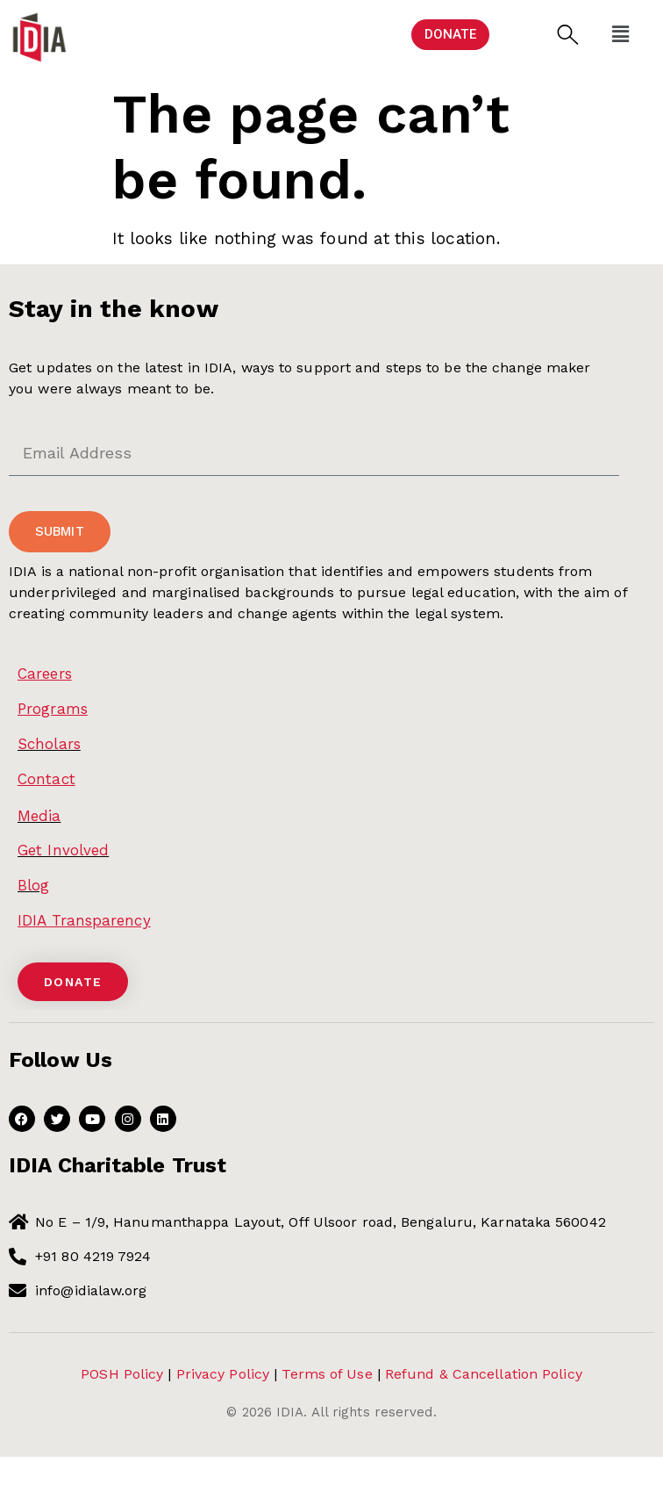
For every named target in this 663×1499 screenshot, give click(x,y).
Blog (33, 885)
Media (39, 816)
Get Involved (63, 850)
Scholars (49, 744)
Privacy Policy (222, 1374)
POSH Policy (122, 1374)
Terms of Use (327, 1374)
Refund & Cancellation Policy (483, 1374)
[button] (568, 34)
